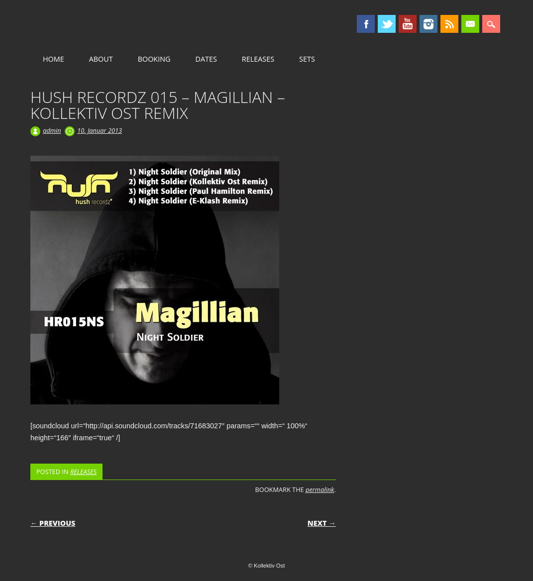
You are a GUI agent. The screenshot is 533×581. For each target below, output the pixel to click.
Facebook (366, 24)
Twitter (387, 24)
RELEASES (258, 59)
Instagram (428, 24)
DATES (205, 59)
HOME (53, 59)
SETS (307, 59)
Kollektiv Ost (115, 24)
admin (52, 130)
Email (470, 24)
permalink (320, 489)
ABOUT (101, 59)
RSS (449, 24)
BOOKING (154, 59)
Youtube (408, 24)
